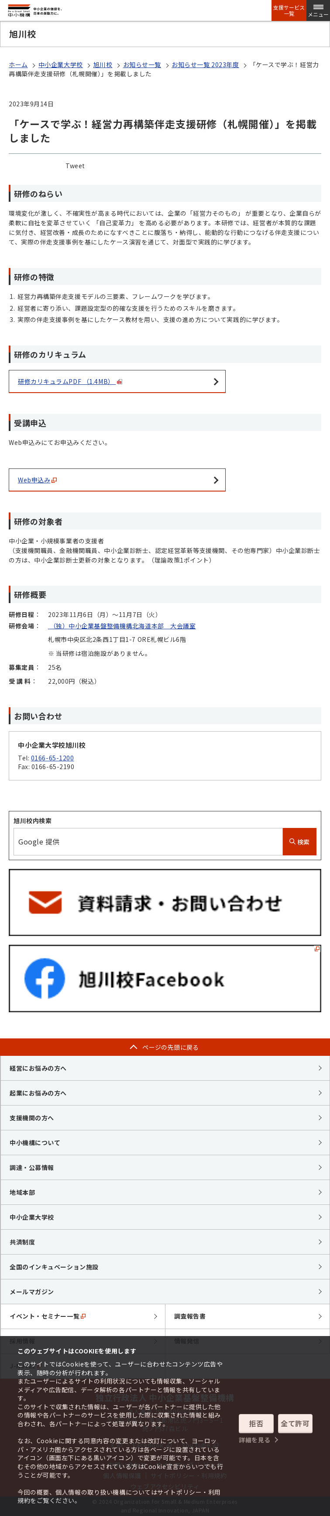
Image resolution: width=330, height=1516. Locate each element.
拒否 (256, 1423)
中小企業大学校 (60, 64)
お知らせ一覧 (142, 64)
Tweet (75, 165)
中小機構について (35, 1142)
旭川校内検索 (33, 820)
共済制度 (22, 1242)
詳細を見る (255, 1440)
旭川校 (103, 64)
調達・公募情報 (32, 1167)
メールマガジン (32, 1291)
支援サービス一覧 (289, 10)
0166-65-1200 (52, 757)
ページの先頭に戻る (170, 1047)
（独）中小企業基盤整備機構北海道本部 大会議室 (122, 625)
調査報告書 (190, 1316)
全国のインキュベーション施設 (54, 1266)
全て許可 (295, 1423)
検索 (299, 842)
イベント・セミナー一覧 (48, 1316)
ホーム (18, 64)
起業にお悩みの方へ (38, 1093)
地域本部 (22, 1192)
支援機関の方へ (32, 1117)
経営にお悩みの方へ (38, 1068)
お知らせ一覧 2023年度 (205, 64)
